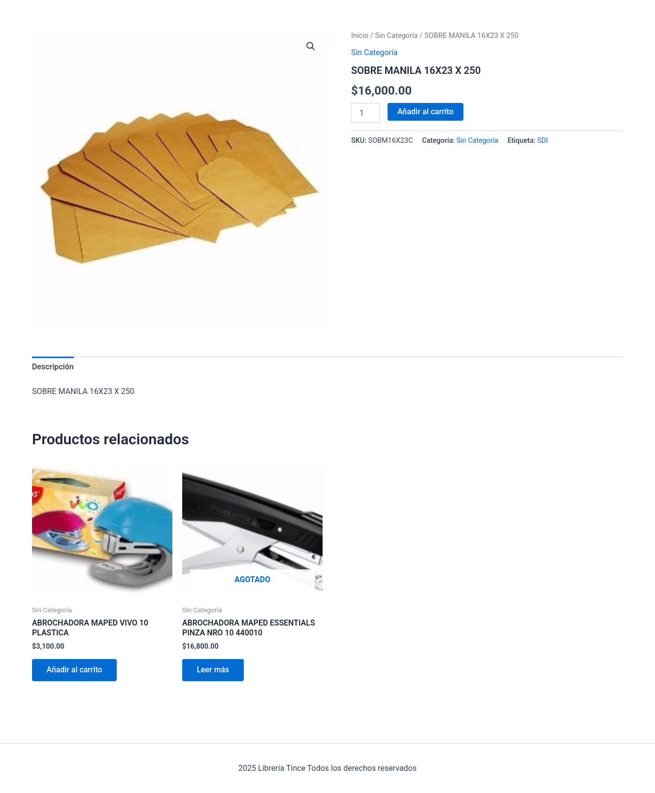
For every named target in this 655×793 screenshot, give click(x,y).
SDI (542, 140)
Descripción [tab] (53, 366)
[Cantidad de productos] (365, 113)
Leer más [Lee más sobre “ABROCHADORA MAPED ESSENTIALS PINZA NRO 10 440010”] (213, 670)
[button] (311, 46)
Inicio (359, 35)
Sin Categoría (397, 35)
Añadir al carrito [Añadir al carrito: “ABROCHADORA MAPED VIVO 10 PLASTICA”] (75, 670)
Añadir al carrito (425, 111)
